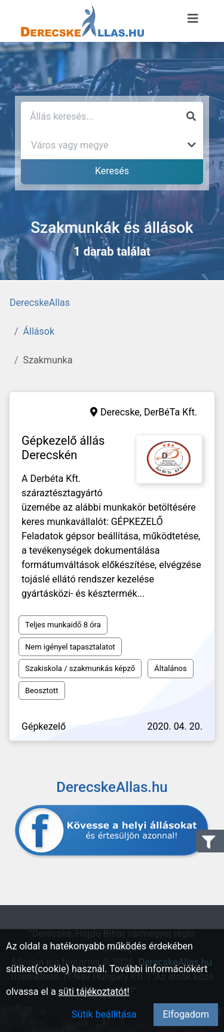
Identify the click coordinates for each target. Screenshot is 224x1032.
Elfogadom (185, 1014)
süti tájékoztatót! (94, 991)
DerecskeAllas (40, 302)
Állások (38, 331)
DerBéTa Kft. (170, 412)
